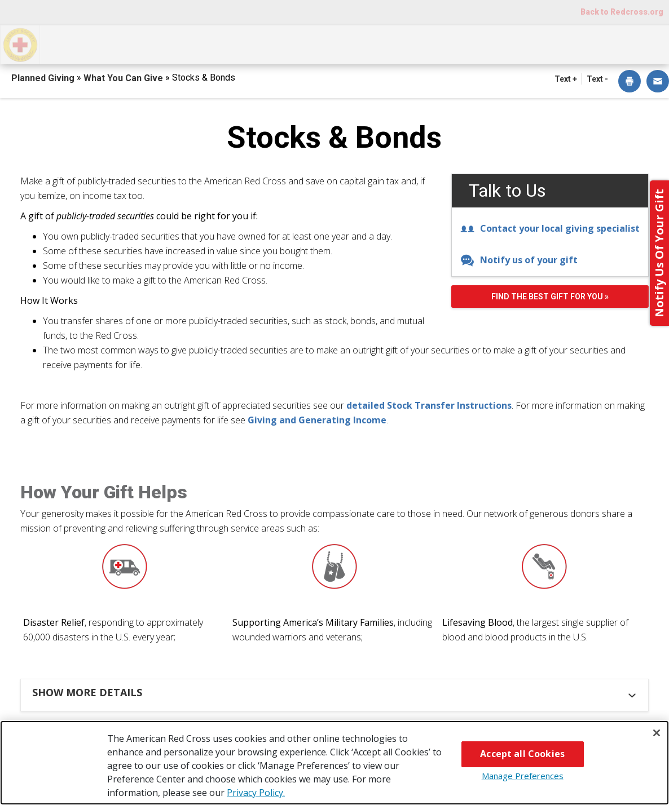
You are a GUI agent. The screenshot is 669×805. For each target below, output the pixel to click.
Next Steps (340, 44)
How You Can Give (103, 44)
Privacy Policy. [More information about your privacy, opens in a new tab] (256, 792)
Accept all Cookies (522, 754)
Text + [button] (565, 78)
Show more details (87, 692)
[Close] (656, 732)
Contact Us (622, 44)
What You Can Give (229, 44)
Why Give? (431, 44)
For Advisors (525, 44)
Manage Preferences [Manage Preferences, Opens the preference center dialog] (523, 775)
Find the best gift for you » (550, 296)
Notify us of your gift (519, 260)
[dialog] (629, 82)
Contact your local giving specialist (550, 228)
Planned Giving (44, 78)
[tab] (336, 692)
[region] (334, 762)
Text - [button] (597, 78)
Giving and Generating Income (317, 420)
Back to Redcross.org (621, 12)
